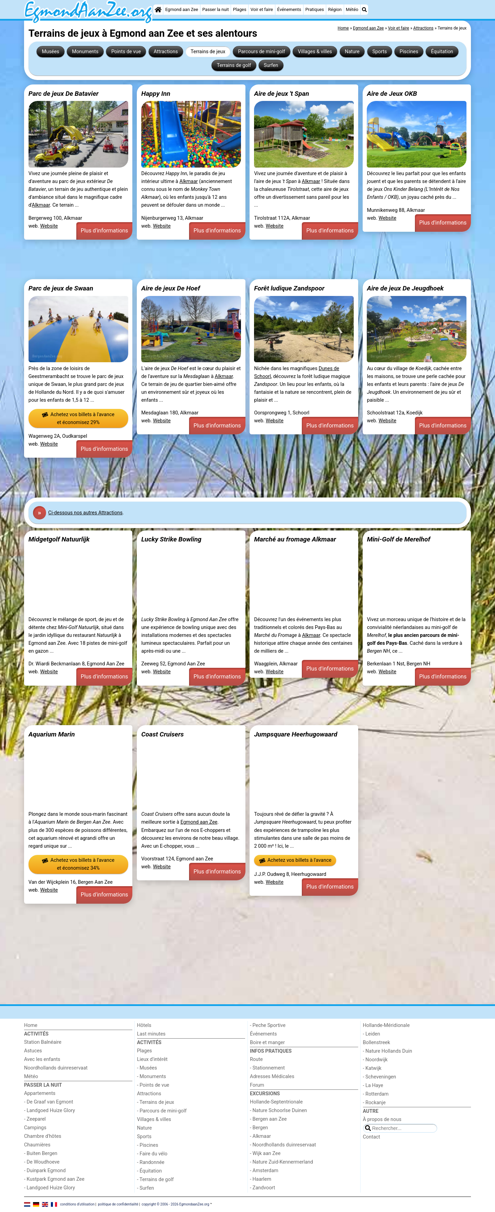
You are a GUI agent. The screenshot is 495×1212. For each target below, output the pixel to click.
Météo (352, 9)
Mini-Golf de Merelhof (398, 539)
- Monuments (151, 1076)
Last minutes (151, 1034)
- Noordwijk (375, 1060)
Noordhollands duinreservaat (56, 1068)
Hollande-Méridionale (386, 1025)
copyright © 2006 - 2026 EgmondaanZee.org (175, 1204)
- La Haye (373, 1085)
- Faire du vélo (152, 1154)
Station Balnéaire (43, 1042)
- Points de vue (153, 1085)
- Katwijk (372, 1068)
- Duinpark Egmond (45, 1171)
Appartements (39, 1093)
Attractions (166, 52)
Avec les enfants (42, 1059)
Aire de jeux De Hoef (170, 288)
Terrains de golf (234, 65)
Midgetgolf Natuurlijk (59, 539)
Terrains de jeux (208, 52)
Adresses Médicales (272, 1076)
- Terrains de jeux (155, 1102)
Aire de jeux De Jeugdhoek (405, 288)
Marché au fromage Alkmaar (295, 539)
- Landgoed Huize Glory (49, 1110)
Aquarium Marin (52, 734)
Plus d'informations (104, 230)
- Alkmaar (260, 1136)
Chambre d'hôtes (42, 1136)
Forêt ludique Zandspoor (289, 288)
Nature (352, 52)
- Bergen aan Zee (268, 1119)
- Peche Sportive (268, 1025)
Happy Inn (155, 94)
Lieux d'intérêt (152, 1059)
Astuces (33, 1051)
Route (256, 1059)
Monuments (85, 52)
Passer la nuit (215, 9)
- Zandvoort (262, 1188)
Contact (371, 1137)
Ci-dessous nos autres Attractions (85, 513)
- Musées (147, 1068)
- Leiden (371, 1034)
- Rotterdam (376, 1094)
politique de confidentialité (118, 1204)
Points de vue (126, 52)
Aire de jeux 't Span (281, 94)
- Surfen (145, 1188)
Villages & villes (315, 52)
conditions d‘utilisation (77, 1204)
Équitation (442, 52)
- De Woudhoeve (41, 1162)
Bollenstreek (376, 1042)
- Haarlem (260, 1179)
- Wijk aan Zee (265, 1153)
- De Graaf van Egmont (48, 1102)
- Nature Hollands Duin (387, 1051)
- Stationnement (267, 1068)
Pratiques (314, 9)
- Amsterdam (264, 1171)
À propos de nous (382, 1119)
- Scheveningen (379, 1077)
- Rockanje (374, 1103)
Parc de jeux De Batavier (64, 94)
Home (30, 1025)
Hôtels (144, 1025)
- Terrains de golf (155, 1179)
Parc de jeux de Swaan (61, 288)
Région (335, 9)
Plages (239, 9)
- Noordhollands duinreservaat (283, 1145)
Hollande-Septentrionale (276, 1102)
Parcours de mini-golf (261, 52)
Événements (289, 9)
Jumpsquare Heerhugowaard (295, 734)
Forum (257, 1085)
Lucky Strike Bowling (171, 539)
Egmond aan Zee (181, 9)
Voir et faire (262, 9)
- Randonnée (151, 1162)
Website (49, 226)
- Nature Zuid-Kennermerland (281, 1162)
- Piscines (147, 1145)
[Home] (158, 9)
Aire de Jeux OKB (392, 94)
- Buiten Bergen (40, 1153)
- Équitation (149, 1171)
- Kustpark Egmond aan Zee (54, 1179)
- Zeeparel (35, 1119)
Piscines (409, 52)
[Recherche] (364, 9)
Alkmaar (41, 205)
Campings (35, 1128)
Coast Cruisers (162, 734)
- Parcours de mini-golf (162, 1111)
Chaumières (37, 1145)
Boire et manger (267, 1042)
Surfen (271, 65)
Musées (50, 52)
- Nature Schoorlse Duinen (278, 1110)
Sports (379, 52)
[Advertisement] (230, 259)
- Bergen (259, 1128)
